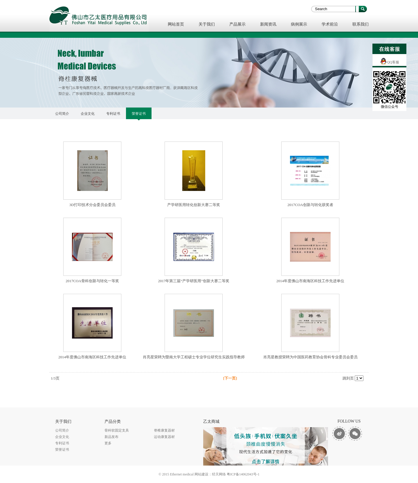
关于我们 (207, 24)
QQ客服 (393, 62)
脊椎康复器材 (164, 430)
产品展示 (237, 24)
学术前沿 (330, 24)
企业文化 (88, 114)
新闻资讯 (268, 24)
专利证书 (113, 114)
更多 (108, 443)
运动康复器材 (164, 437)
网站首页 (176, 24)
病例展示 (299, 24)
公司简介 (62, 114)
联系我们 (360, 24)
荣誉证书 (139, 114)
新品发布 (111, 437)
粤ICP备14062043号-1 (243, 474)
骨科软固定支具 (117, 430)
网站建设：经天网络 (210, 474)
